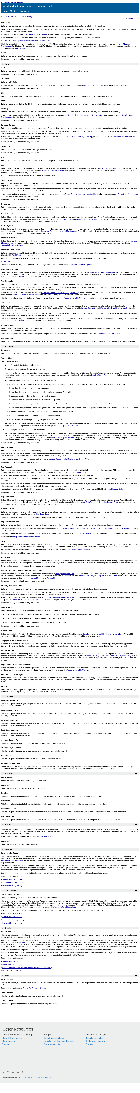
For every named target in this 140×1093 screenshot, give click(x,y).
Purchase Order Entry (111, 168)
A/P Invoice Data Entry (67, 528)
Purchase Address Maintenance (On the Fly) (60, 597)
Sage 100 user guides (12, 1038)
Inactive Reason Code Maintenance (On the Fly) (68, 459)
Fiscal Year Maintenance (48, 837)
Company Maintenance (68, 425)
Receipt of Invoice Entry (65, 574)
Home (5, 11)
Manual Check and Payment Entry (89, 219)
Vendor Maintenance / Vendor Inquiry (17, 17)
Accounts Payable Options (36, 34)
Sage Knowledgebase (54, 1038)
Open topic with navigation (12, 2)
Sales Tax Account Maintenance (102, 272)
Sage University (9, 1041)
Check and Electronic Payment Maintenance (59, 231)
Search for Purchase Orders (34, 988)
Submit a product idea (95, 1038)
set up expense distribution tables (26, 537)
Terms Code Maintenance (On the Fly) (80, 194)
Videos (5, 1044)
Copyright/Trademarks (45, 1077)
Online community (52, 1044)
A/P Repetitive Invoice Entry (88, 528)
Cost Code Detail (42, 514)
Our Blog (89, 1044)
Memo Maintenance (23, 48)
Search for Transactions (12, 917)
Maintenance (93, 85)
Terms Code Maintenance (128, 194)
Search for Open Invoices (12, 879)
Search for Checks (10, 961)
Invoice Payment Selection (79, 550)
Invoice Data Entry (63, 219)
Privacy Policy (28, 1077)
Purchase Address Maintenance (55, 170)
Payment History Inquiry (12, 886)
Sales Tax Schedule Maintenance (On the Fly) (60, 293)
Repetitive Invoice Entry (108, 502)
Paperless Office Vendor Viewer (15, 971)
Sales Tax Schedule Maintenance (26, 295)
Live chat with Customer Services (59, 1041)
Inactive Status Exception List (103, 375)
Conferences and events (96, 1041)
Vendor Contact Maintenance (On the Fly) (76, 137)
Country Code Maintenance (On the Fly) (84, 115)
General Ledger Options (115, 489)
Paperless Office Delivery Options (111, 334)
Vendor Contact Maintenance (126, 137)
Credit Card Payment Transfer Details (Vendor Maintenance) (27, 968)
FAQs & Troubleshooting (19, 11)
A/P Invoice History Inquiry (13, 883)
